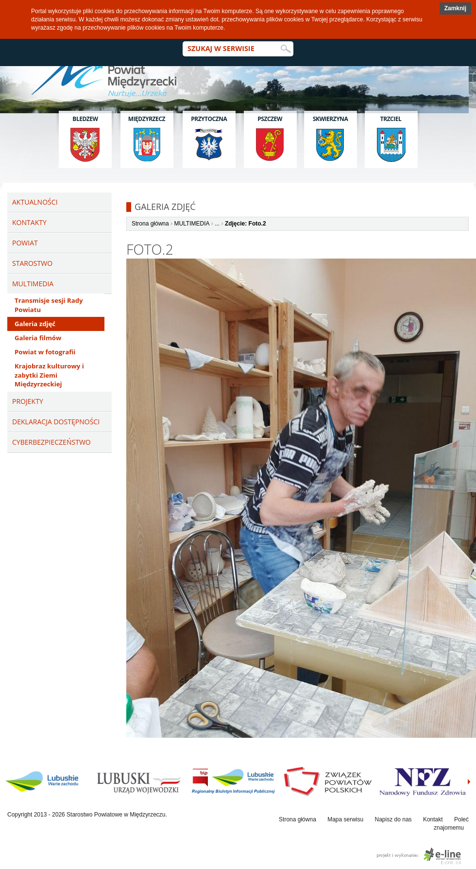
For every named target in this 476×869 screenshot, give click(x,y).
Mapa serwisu (345, 819)
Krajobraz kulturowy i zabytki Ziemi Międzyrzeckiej (49, 375)
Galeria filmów (38, 337)
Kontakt (433, 819)
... (217, 223)
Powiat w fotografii (45, 352)
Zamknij (455, 8)
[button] (455, 8)
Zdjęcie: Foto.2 (245, 223)
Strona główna (150, 223)
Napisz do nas (393, 819)
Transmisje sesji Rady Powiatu (49, 305)
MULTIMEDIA (191, 223)
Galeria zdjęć (35, 323)
